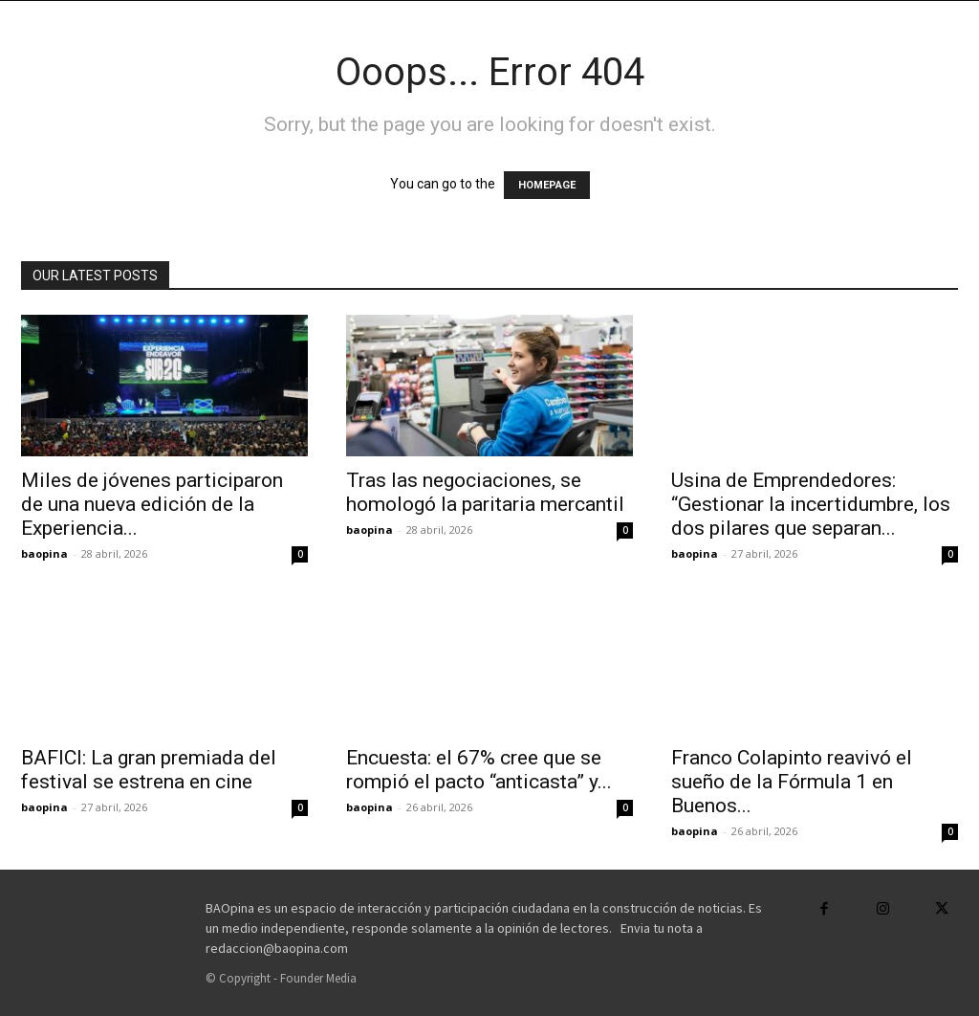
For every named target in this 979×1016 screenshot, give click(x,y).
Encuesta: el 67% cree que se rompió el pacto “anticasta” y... (479, 769)
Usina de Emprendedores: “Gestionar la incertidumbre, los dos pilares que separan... (810, 504)
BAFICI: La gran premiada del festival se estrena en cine (148, 769)
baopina (44, 553)
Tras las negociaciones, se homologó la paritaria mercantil (485, 492)
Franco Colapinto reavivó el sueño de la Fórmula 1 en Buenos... (791, 781)
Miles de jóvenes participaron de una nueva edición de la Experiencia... (152, 504)
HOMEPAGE (547, 185)
